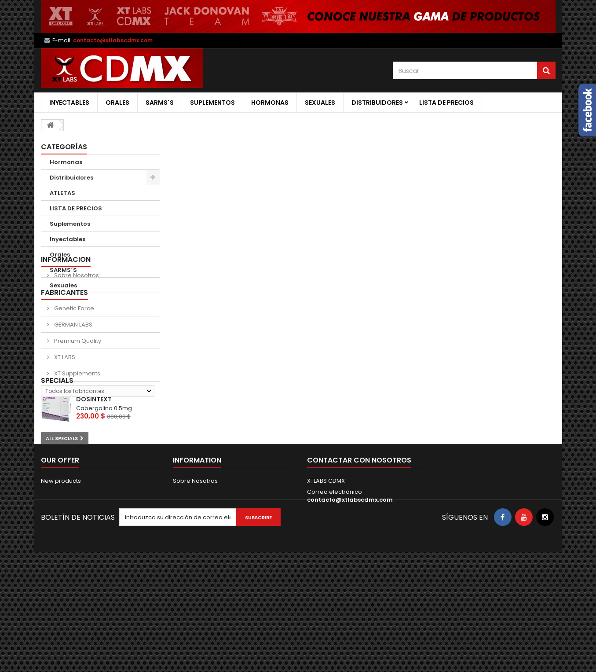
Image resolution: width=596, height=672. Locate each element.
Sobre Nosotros (76, 324)
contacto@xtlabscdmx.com (350, 607)
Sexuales (320, 102)
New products (61, 588)
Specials (57, 470)
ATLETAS (62, 193)
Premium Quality (77, 395)
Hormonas (270, 102)
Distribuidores (377, 102)
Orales (117, 102)
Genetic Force (73, 363)
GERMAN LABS (72, 379)
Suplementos (212, 102)
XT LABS (64, 412)
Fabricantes (64, 347)
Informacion (66, 308)
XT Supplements (76, 428)
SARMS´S (160, 102)
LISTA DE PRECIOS (446, 102)
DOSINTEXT (94, 489)
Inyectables (69, 102)
